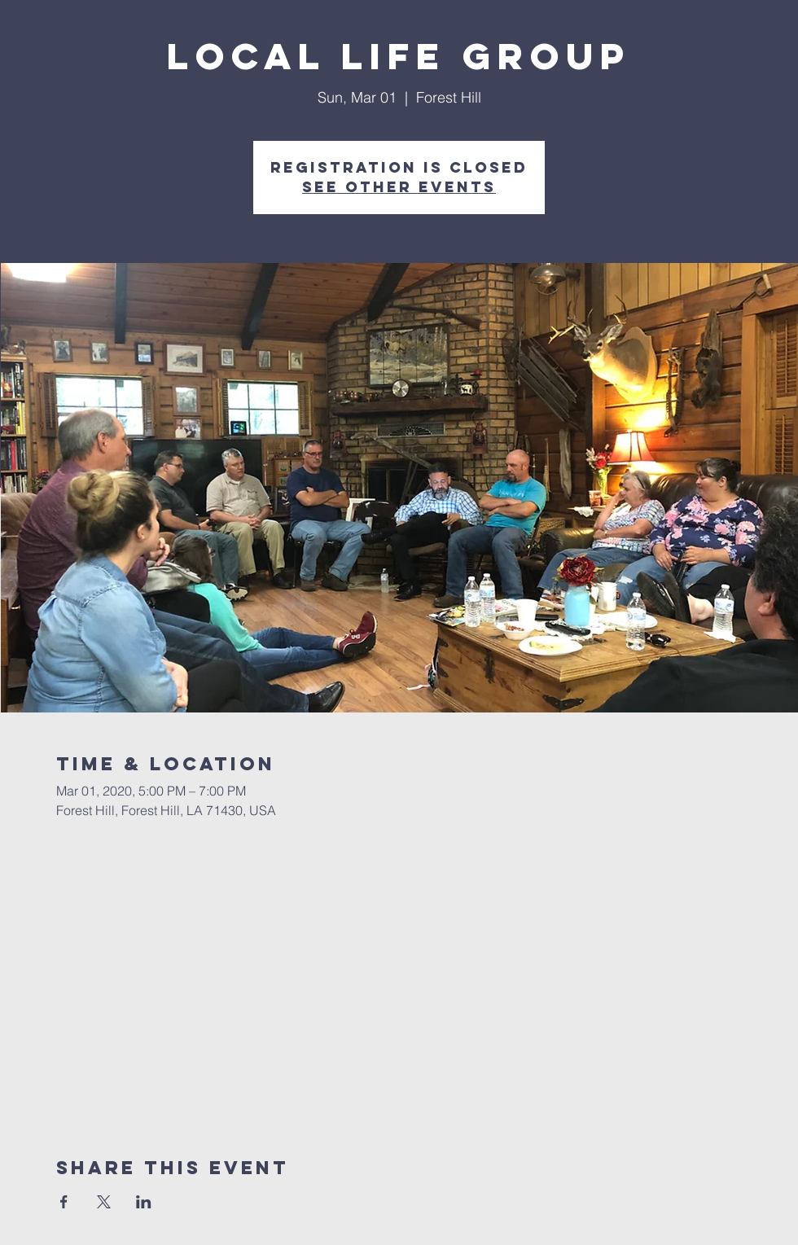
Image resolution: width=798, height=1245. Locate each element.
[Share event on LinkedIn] (143, 1201)
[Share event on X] (104, 1201)
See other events (399, 187)
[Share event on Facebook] (64, 1201)
